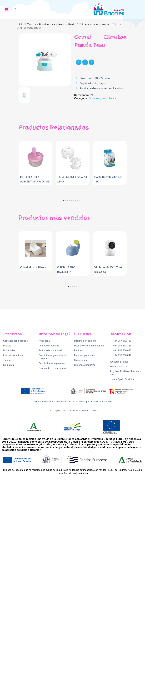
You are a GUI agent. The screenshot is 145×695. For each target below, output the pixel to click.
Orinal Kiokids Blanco (33, 365)
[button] (15, 9)
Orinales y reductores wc (104, 98)
